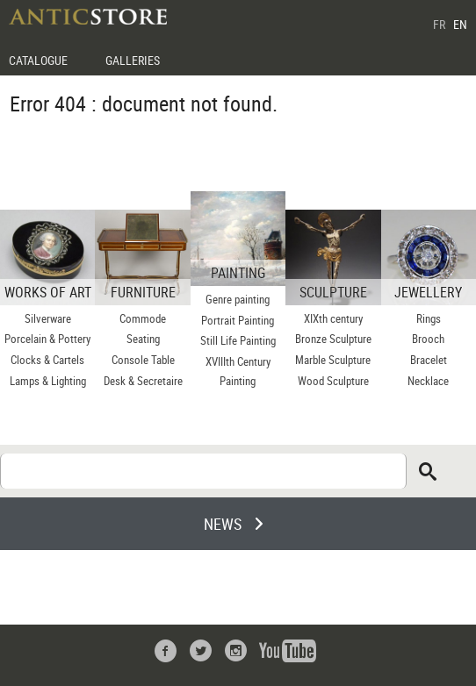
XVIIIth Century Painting (238, 371)
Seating (143, 339)
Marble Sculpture (333, 360)
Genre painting (238, 299)
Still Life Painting (238, 340)
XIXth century (333, 318)
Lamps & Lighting (48, 381)
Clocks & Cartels (47, 360)
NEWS (223, 523)
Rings (428, 318)
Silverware (48, 318)
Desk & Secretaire (143, 381)
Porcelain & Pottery (47, 339)
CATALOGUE (38, 60)
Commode (142, 318)
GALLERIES (132, 60)
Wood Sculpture (333, 381)
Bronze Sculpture (333, 339)
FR (439, 24)
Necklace (428, 381)
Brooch (428, 339)
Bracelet (428, 360)
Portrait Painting (237, 320)
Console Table (143, 360)
